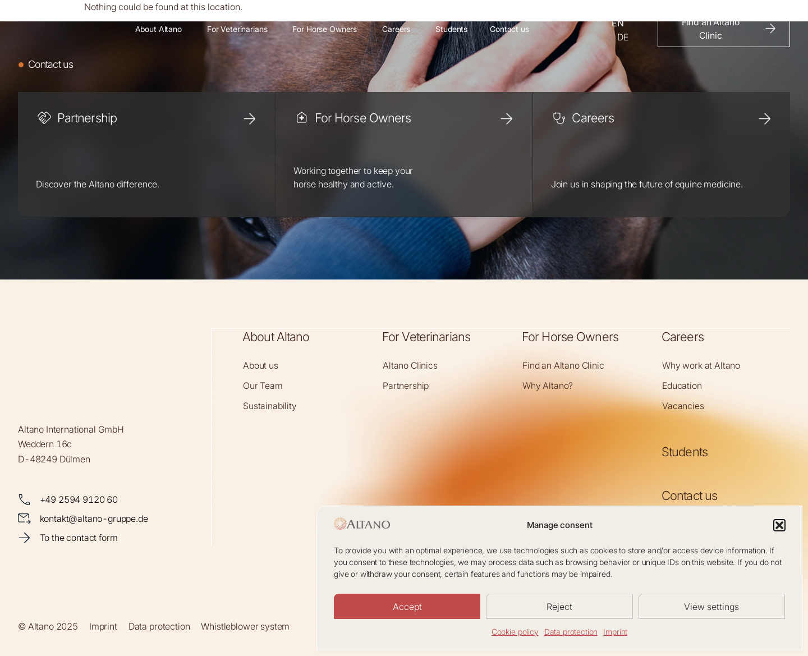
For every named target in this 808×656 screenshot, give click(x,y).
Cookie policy (515, 631)
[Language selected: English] (629, 29)
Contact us (689, 495)
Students (685, 451)
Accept (407, 606)
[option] (623, 37)
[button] (779, 525)
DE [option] (622, 37)
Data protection (571, 631)
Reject (559, 606)
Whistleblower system (245, 625)
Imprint (615, 631)
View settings (711, 606)
